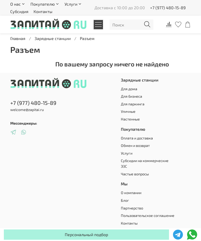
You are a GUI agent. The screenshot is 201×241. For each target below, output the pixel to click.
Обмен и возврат (135, 145)
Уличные (128, 111)
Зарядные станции (53, 38)
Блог (125, 200)
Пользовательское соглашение (147, 215)
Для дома (129, 89)
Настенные (130, 119)
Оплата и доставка (137, 138)
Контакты (43, 11)
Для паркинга (132, 104)
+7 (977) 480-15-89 (168, 7)
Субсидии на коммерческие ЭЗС (144, 163)
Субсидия (19, 11)
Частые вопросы (135, 174)
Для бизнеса (131, 96)
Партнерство (132, 208)
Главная (17, 38)
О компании (131, 192)
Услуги (126, 153)
